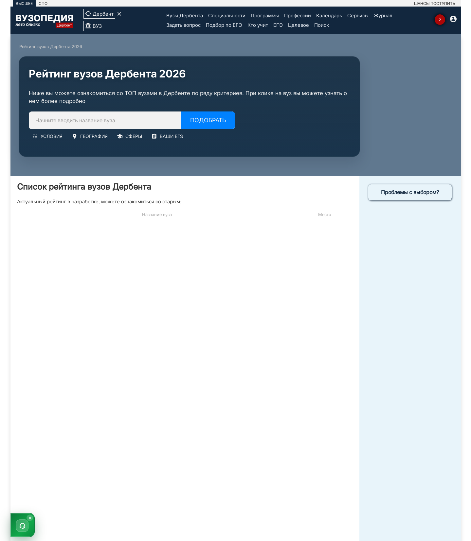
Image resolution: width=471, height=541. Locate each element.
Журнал (383, 15)
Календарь (329, 15)
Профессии (297, 15)
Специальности (226, 15)
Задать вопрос (183, 25)
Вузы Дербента (184, 15)
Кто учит (257, 25)
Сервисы (358, 15)
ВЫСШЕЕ (24, 3)
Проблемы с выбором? (410, 192)
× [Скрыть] (30, 518)
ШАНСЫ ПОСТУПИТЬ (434, 3)
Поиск (321, 25)
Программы (265, 15)
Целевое (298, 25)
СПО (43, 3)
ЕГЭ (278, 25)
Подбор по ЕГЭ (224, 25)
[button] (22, 525)
